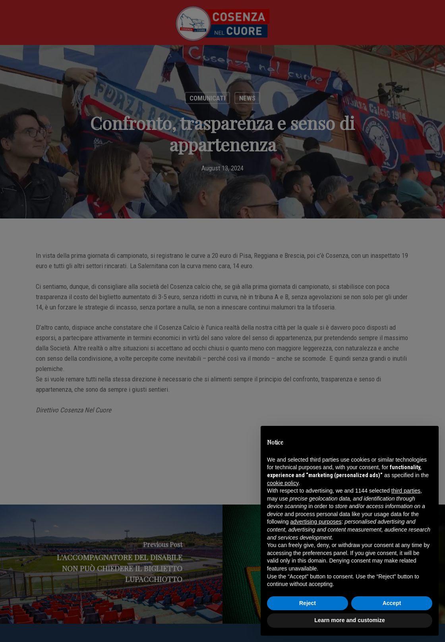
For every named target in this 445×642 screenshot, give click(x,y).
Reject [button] (307, 603)
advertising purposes (315, 521)
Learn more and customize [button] (349, 620)
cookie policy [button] (282, 483)
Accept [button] (392, 603)
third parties (405, 490)
